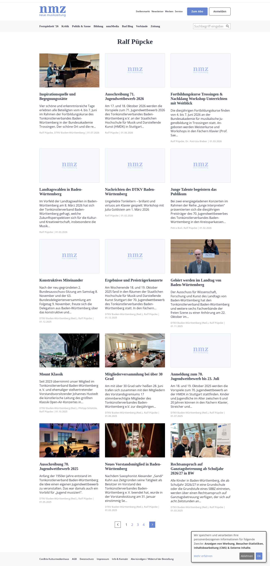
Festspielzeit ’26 (48, 26)
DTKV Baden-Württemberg (69, 132)
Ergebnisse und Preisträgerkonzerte (134, 280)
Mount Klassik (51, 374)
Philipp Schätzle (87, 408)
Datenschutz (87, 559)
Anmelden (219, 11)
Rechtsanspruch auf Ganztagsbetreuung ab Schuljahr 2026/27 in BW (197, 468)
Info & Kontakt (120, 559)
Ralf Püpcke (46, 132)
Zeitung (155, 26)
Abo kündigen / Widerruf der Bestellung (152, 559)
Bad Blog (127, 26)
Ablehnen (247, 556)
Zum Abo (197, 11)
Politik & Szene (81, 26)
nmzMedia (112, 26)
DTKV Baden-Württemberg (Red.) (58, 318)
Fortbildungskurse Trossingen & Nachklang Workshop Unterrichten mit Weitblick (199, 98)
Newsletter (158, 11)
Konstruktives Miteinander (61, 280)
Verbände (142, 26)
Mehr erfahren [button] (203, 556)
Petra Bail (176, 228)
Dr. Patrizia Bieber (196, 141)
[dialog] (228, 546)
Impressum (103, 559)
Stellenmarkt (143, 11)
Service (179, 11)
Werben (169, 11)
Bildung (98, 26)
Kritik (65, 26)
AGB (74, 559)
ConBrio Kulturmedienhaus (54, 559)
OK (259, 556)
